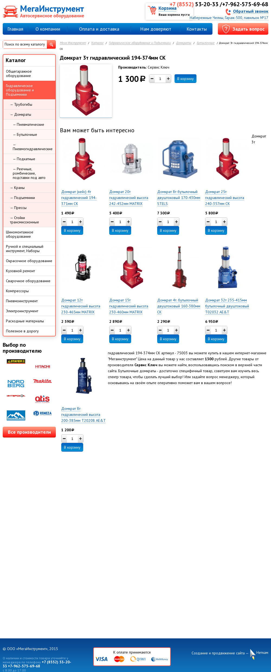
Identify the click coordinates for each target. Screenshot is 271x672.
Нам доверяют (155, 29)
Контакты (196, 29)
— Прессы (18, 207)
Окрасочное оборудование (29, 260)
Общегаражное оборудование (19, 73)
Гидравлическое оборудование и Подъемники (140, 43)
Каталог (97, 43)
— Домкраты (20, 114)
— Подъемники (22, 197)
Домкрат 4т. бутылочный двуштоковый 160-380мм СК (178, 306)
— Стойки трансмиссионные (24, 219)
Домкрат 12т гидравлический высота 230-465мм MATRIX (80, 306)
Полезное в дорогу (22, 331)
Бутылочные (206, 43)
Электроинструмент (22, 310)
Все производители (29, 432)
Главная (15, 29)
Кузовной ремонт (20, 270)
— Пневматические (28, 124)
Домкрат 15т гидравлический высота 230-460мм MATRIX (128, 306)
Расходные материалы (25, 321)
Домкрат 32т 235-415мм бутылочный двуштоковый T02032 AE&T (227, 306)
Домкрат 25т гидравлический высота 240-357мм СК (224, 197)
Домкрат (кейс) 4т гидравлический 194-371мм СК (79, 197)
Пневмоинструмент (22, 300)
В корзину (185, 78)
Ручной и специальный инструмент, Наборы (24, 248)
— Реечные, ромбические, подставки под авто (29, 173)
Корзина (167, 8)
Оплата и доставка (99, 29)
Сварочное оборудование (28, 280)
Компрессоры (17, 290)
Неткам (262, 652)
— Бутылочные (25, 134)
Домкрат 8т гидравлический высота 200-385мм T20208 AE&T (83, 414)
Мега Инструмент (73, 43)
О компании (48, 29)
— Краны (17, 187)
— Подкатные (24, 158)
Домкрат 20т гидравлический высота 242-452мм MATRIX (128, 197)
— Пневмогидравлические (33, 146)
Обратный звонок (250, 11)
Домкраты (183, 43)
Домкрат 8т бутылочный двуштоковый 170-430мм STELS (178, 197)
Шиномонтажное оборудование (19, 234)
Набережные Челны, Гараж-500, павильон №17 (229, 17)
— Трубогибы (21, 104)
